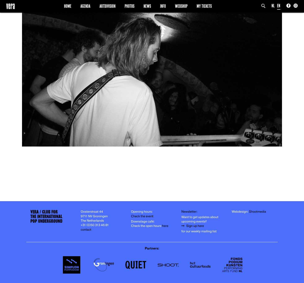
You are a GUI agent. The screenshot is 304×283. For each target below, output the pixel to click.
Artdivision (108, 6)
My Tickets (204, 6)
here (165, 226)
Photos (129, 6)
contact (86, 230)
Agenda (85, 6)
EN (278, 6)
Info (163, 6)
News (147, 6)
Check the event (142, 216)
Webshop (181, 6)
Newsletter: (189, 212)
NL (273, 6)
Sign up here (195, 226)
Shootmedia (257, 212)
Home (67, 6)
